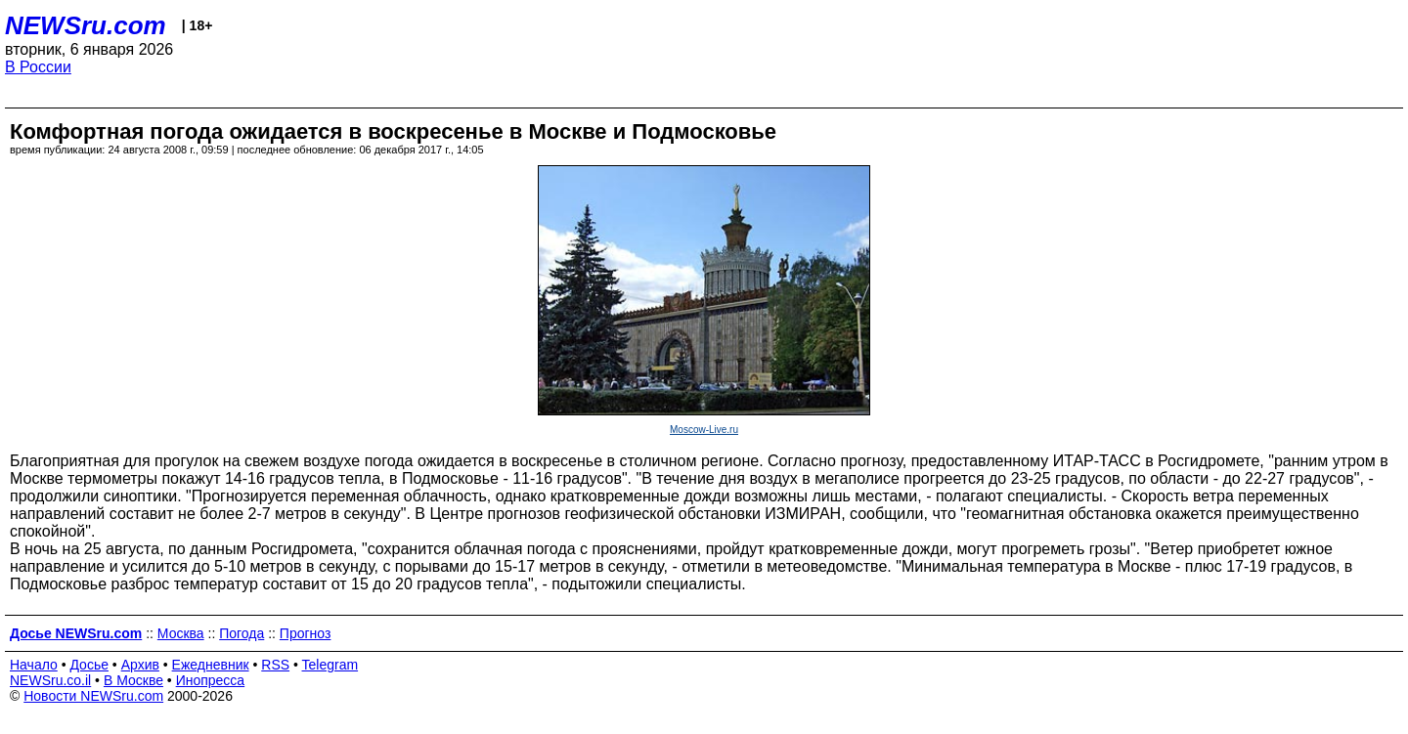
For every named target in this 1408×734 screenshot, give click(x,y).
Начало (34, 664)
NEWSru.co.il (50, 680)
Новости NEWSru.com (93, 696)
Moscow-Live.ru (704, 429)
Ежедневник (210, 664)
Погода (241, 633)
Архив (140, 664)
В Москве (133, 680)
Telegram (330, 664)
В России (38, 67)
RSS (275, 664)
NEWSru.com (85, 25)
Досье (89, 664)
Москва (180, 633)
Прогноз (305, 633)
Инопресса (210, 680)
